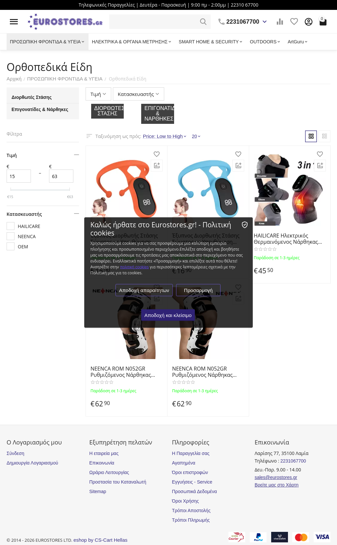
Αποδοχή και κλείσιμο (168, 315)
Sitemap (97, 491)
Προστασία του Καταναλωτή (117, 482)
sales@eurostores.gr (276, 477)
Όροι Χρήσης (185, 501)
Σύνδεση (15, 453)
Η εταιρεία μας (103, 453)
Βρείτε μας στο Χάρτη (276, 485)
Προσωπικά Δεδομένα (194, 491)
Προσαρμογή (199, 290)
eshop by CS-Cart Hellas (98, 540)
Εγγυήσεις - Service (192, 482)
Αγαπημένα (183, 463)
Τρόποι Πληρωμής (191, 520)
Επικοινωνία (101, 463)
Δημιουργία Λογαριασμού (32, 463)
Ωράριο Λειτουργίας (109, 472)
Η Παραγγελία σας (190, 453)
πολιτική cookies (134, 267)
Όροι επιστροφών (190, 472)
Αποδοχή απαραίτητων (144, 290)
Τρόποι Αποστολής (191, 510)
